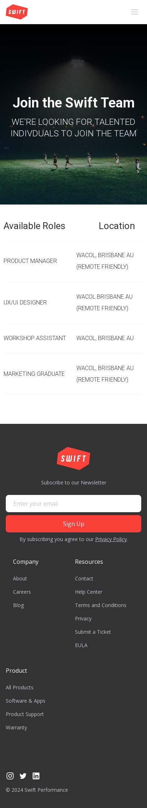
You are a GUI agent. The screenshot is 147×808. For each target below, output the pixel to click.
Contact (84, 578)
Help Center (88, 591)
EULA (81, 645)
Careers (22, 591)
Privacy (83, 618)
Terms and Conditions (100, 605)
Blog (18, 605)
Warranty (16, 727)
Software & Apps (25, 700)
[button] (134, 11)
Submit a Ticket (93, 631)
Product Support (25, 714)
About (20, 578)
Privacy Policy (111, 539)
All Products (20, 687)
